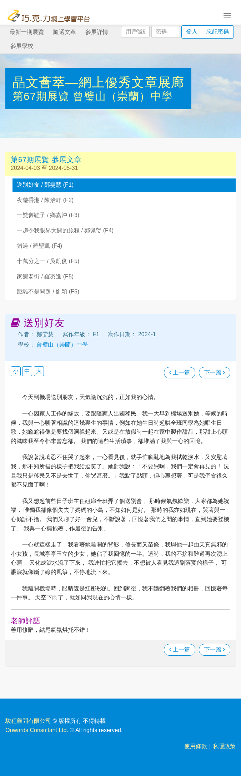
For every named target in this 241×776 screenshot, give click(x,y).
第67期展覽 (42, 96)
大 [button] (39, 371)
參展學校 (21, 46)
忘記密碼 (217, 32)
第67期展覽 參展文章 (46, 159)
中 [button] (27, 371)
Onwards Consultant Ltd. (36, 730)
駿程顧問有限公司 (28, 721)
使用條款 (195, 746)
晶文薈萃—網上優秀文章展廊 (98, 82)
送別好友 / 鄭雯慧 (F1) (45, 185)
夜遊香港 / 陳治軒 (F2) (45, 200)
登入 (191, 32)
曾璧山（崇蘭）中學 (122, 96)
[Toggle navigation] (227, 15)
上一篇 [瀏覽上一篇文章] (179, 372)
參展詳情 (96, 32)
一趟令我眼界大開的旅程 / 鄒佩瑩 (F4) (65, 230)
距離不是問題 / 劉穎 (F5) (48, 291)
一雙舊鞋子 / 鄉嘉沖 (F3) (48, 215)
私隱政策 (224, 746)
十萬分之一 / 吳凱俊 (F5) (48, 261)
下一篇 (214, 372)
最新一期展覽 (27, 32)
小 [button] (16, 371)
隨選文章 (64, 32)
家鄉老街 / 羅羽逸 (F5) (45, 276)
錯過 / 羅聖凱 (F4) (39, 246)
